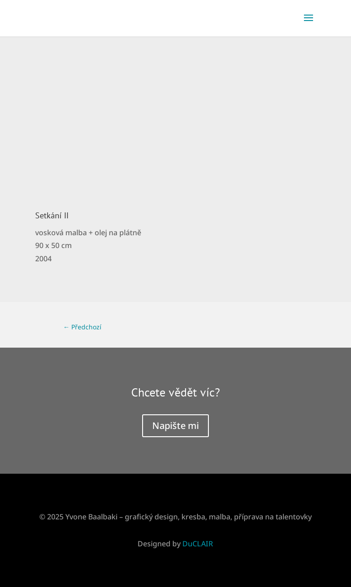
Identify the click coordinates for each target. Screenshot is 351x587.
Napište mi (175, 425)
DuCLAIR (197, 544)
